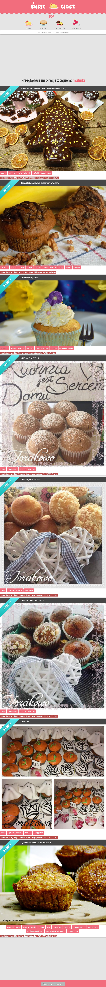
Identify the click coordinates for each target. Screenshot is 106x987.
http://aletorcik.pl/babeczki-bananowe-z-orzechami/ (35, 272)
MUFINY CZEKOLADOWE (32, 600)
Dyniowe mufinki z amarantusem (35, 842)
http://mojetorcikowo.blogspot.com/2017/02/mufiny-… (36, 595)
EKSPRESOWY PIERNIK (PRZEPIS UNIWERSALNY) (43, 88)
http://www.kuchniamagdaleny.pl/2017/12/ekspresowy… (36, 178)
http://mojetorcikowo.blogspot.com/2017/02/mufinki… (36, 837)
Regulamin (47, 984)
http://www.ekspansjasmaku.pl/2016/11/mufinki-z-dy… (35, 936)
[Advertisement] (53, 55)
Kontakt (59, 984)
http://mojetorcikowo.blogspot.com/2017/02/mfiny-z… (36, 474)
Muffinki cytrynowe (29, 277)
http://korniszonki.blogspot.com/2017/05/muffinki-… (35, 353)
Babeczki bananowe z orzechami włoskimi (39, 183)
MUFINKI (24, 721)
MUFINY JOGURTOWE (30, 479)
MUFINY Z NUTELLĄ (29, 358)
